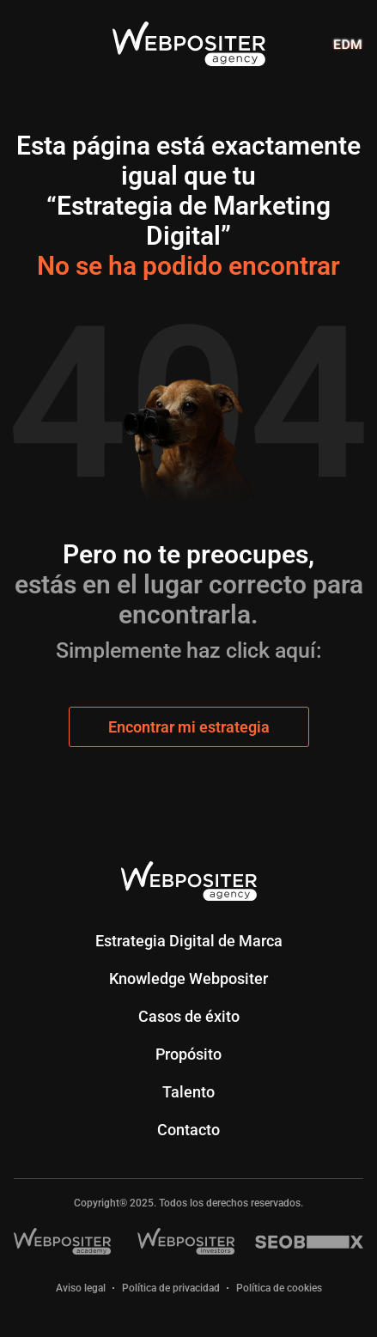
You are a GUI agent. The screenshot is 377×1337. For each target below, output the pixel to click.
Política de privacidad (171, 1288)
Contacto (188, 1130)
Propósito (188, 1054)
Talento (188, 1092)
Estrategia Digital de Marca (189, 941)
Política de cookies (279, 1288)
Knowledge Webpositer (188, 978)
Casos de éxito (189, 1016)
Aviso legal (81, 1288)
